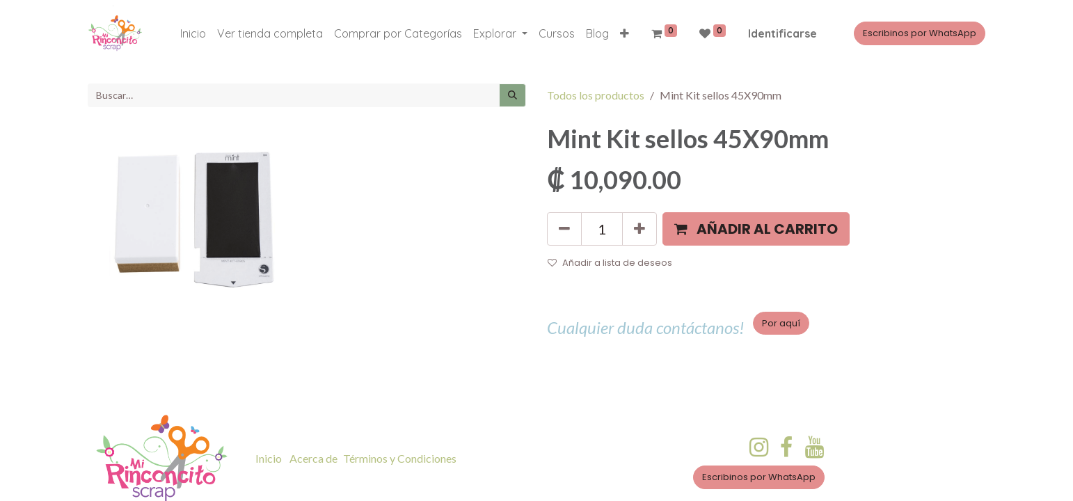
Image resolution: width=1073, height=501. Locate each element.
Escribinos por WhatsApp (919, 33)
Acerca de (313, 458)
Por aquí (781, 323)
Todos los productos (595, 95)
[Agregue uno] (639, 229)
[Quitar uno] (564, 229)
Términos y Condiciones (399, 458)
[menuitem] (193, 33)
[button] (624, 33)
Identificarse (782, 33)
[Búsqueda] (512, 95)
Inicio (268, 458)
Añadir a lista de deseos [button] (610, 262)
